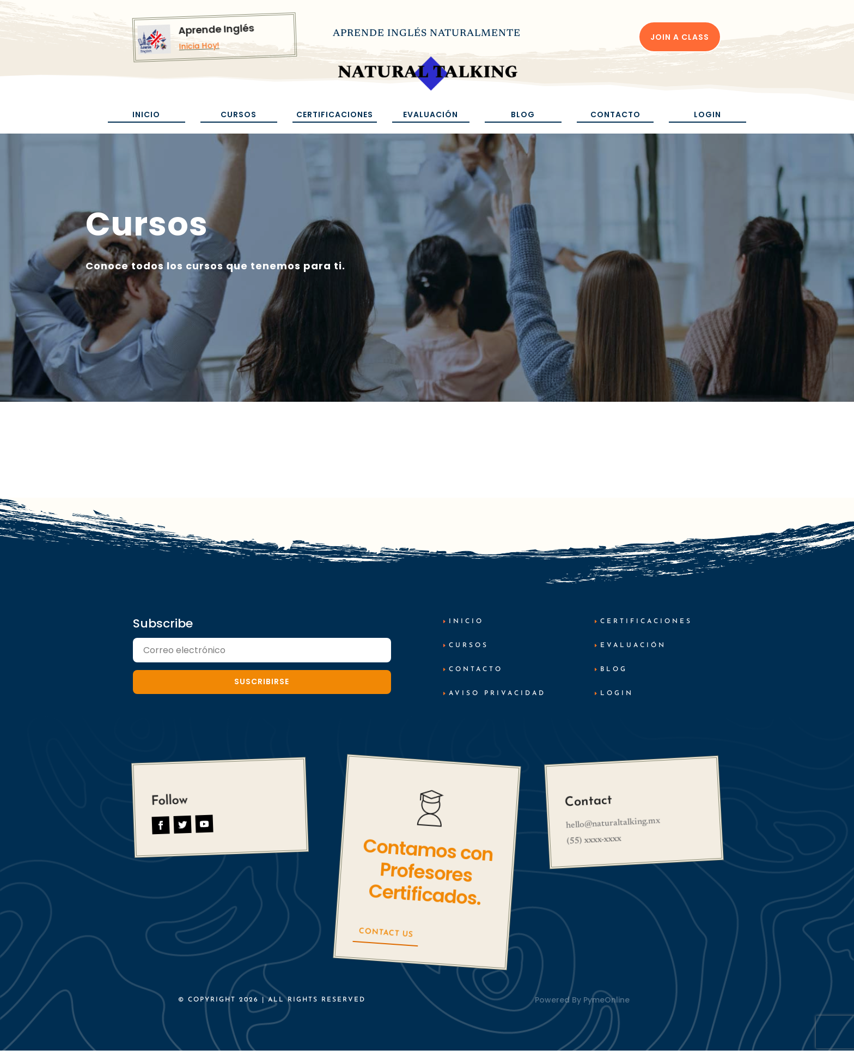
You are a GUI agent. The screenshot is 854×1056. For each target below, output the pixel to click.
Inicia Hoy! (199, 46)
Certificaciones (334, 114)
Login (707, 114)
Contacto (615, 114)
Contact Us (385, 938)
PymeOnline (606, 1004)
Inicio (146, 114)
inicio (466, 627)
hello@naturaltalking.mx (612, 828)
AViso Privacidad (497, 698)
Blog (523, 114)
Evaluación (430, 114)
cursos (469, 651)
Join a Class (679, 37)
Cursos (239, 114)
